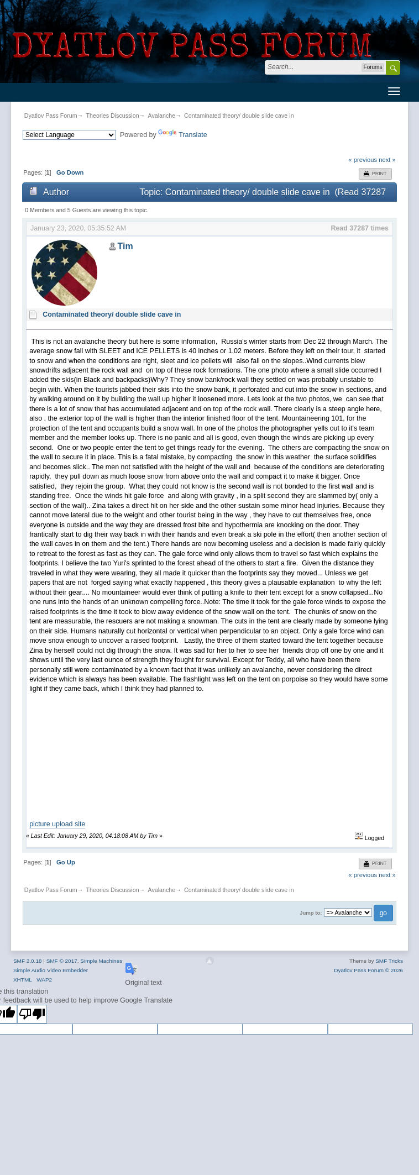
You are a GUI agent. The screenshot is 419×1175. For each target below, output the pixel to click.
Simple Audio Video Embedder (50, 970)
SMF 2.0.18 (27, 961)
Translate (182, 135)
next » (387, 159)
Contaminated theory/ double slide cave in (239, 115)
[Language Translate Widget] (69, 135)
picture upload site (57, 824)
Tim (125, 246)
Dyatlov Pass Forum (50, 115)
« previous (362, 159)
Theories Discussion (112, 115)
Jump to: (311, 913)
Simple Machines (101, 961)
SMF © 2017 (61, 961)
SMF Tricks (389, 961)
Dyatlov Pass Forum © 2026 (368, 970)
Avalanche (162, 115)
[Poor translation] (32, 1014)
